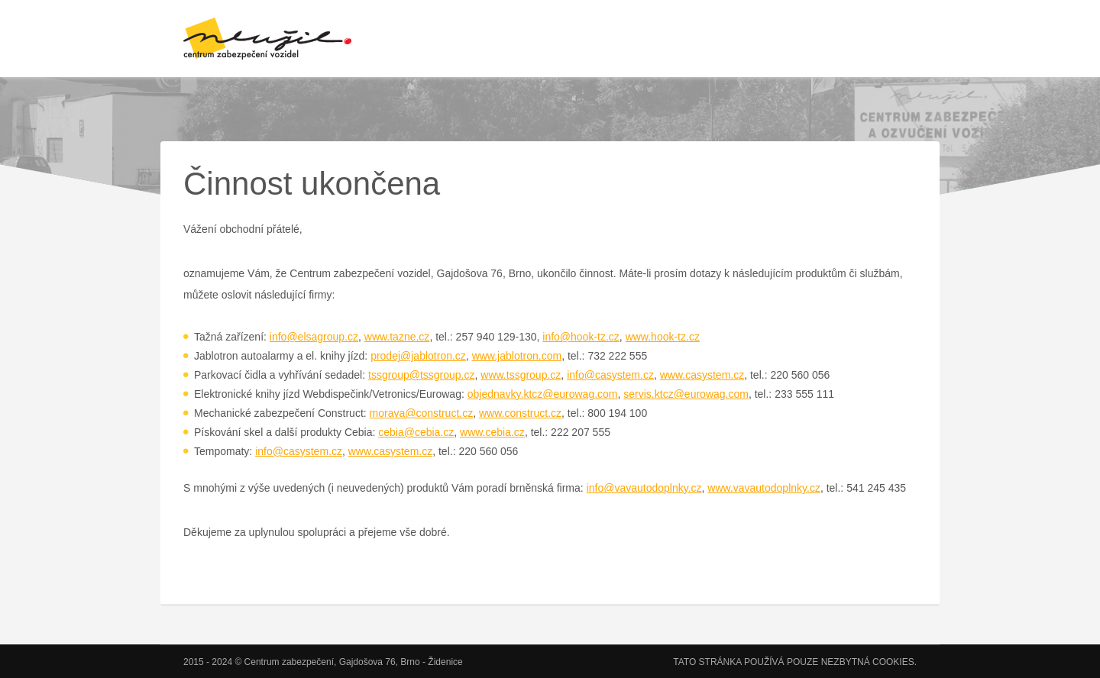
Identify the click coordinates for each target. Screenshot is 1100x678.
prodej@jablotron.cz (418, 356)
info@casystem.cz (610, 375)
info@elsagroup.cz (314, 337)
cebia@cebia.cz (416, 432)
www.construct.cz (520, 413)
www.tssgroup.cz (520, 375)
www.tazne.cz (397, 337)
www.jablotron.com (517, 356)
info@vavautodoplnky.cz (644, 488)
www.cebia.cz (492, 432)
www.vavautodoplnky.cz (763, 488)
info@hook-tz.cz (581, 337)
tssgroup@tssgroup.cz (421, 375)
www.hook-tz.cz (663, 337)
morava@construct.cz (422, 413)
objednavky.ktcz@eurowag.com (542, 394)
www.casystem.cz (702, 375)
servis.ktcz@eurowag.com (686, 394)
